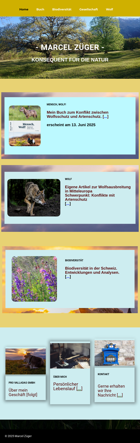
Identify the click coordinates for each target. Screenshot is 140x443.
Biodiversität (62, 9)
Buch (40, 9)
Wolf (109, 9)
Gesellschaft (88, 9)
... (105, 116)
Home (23, 9)
